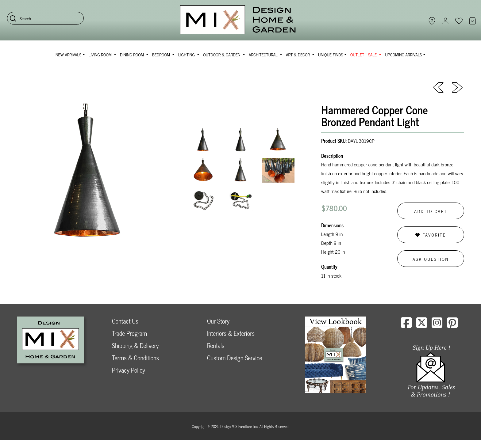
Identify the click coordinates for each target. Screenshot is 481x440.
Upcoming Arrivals (403, 54)
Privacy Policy (128, 370)
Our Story (218, 321)
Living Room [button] (101, 54)
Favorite (430, 234)
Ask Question (431, 258)
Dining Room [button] (132, 54)
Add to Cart (430, 210)
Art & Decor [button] (298, 54)
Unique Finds (330, 54)
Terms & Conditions (135, 358)
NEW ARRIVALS (68, 54)
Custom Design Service (234, 358)
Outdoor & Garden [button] (222, 54)
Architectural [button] (264, 54)
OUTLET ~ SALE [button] (364, 54)
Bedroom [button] (161, 54)
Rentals (215, 345)
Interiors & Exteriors (231, 333)
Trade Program (129, 333)
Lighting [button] (187, 54)
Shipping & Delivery (135, 345)
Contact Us (125, 321)
